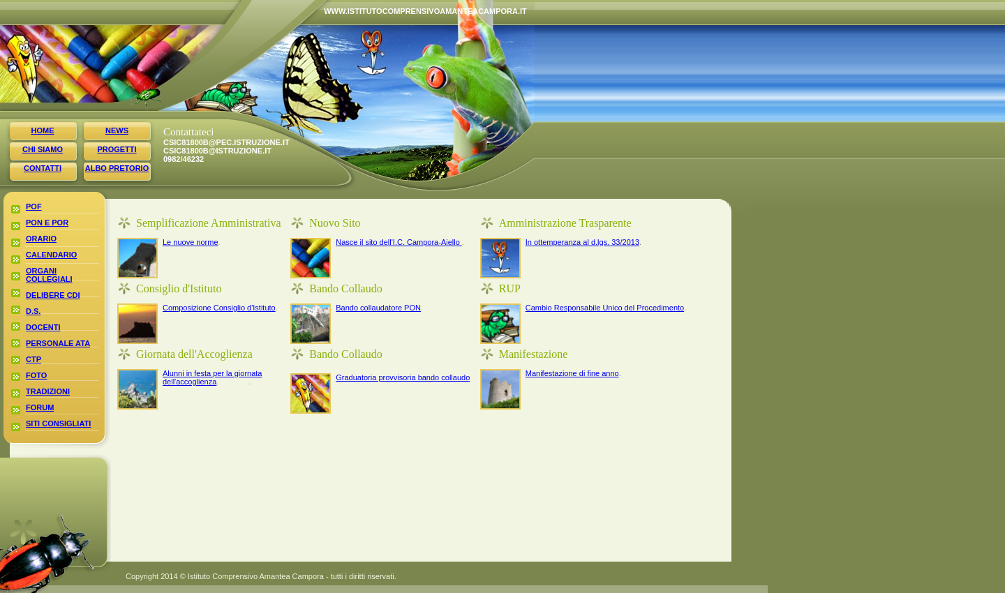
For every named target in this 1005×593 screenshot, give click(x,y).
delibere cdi (53, 295)
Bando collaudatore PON (378, 307)
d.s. (33, 311)
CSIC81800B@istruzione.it (180, 151)
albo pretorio (117, 168)
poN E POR (47, 222)
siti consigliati (58, 423)
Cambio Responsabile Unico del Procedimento (605, 307)
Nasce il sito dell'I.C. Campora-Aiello (399, 242)
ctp (33, 359)
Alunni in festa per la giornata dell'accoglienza (212, 377)
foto (36, 375)
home (42, 130)
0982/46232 (180, 159)
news (116, 130)
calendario (51, 254)
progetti (116, 149)
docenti (43, 327)
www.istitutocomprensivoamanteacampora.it (335, 11)
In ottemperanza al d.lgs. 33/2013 (582, 242)
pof (34, 206)
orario (41, 238)
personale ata (58, 343)
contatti (42, 168)
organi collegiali (49, 275)
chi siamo (42, 149)
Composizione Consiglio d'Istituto (219, 307)
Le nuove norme (190, 242)
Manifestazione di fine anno (572, 373)
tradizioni (48, 391)
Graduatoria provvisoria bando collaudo (403, 377)
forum (40, 407)
